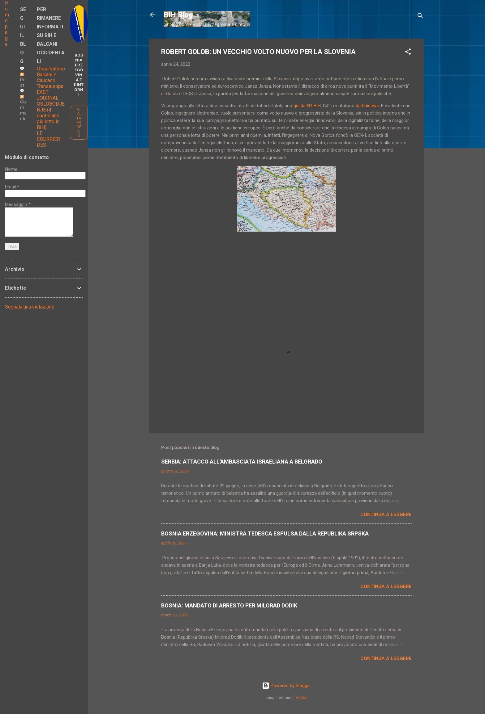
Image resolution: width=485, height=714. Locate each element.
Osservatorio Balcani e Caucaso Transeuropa (51, 77)
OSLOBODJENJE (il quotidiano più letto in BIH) (51, 115)
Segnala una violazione (29, 307)
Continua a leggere (386, 514)
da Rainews (367, 105)
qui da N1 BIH (307, 105)
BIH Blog (178, 14)
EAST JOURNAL (47, 95)
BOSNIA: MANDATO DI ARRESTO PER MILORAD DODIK (229, 605)
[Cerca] (420, 16)
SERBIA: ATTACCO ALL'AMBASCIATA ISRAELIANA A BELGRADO (241, 461)
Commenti (23, 108)
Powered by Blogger (286, 685)
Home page (7, 23)
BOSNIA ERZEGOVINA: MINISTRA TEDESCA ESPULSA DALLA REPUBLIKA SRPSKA (265, 533)
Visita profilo (78, 122)
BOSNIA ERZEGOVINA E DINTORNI (79, 74)
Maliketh (301, 698)
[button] (408, 52)
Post (23, 80)
